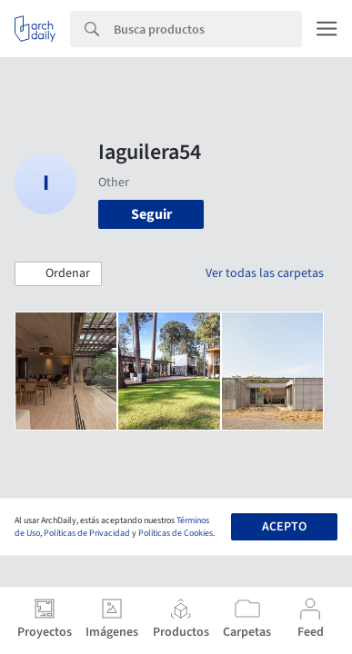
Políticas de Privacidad (87, 533)
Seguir (151, 214)
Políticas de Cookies (175, 533)
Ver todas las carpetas (265, 273)
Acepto (284, 527)
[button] (58, 274)
